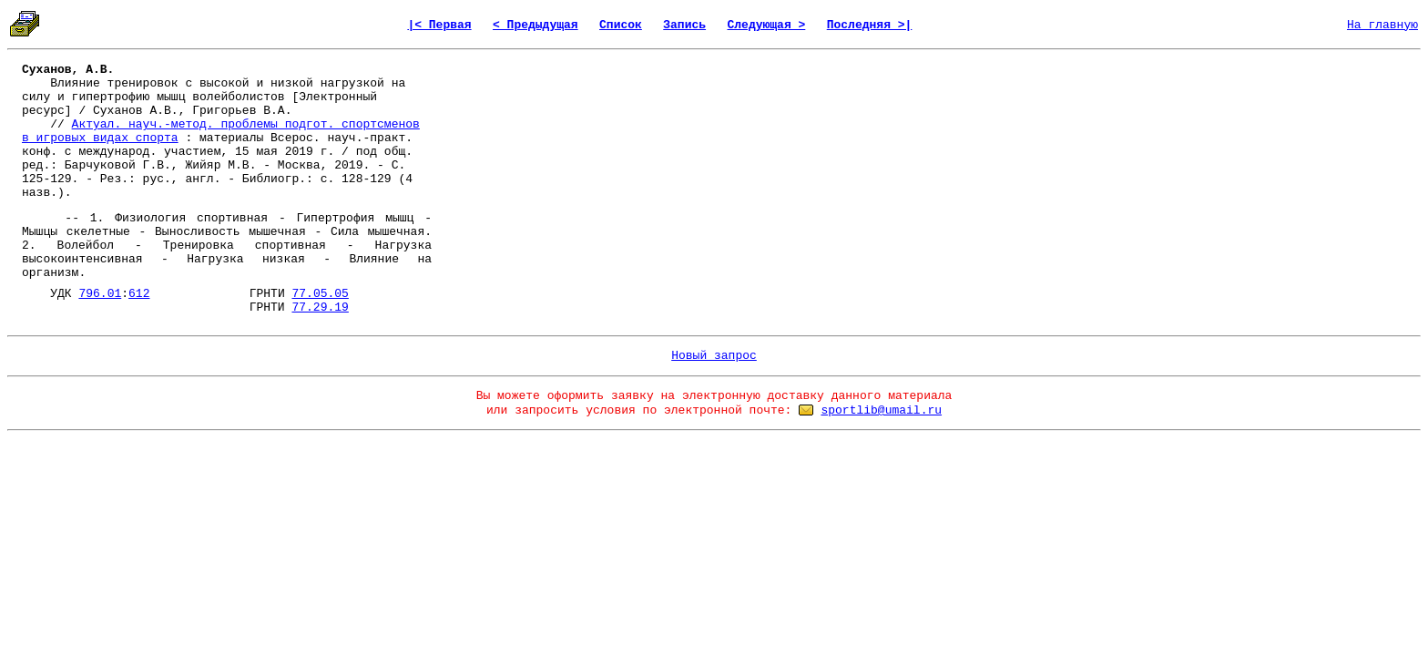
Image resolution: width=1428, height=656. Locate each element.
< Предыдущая (535, 25)
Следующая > (766, 25)
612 (138, 294)
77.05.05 (319, 294)
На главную (1382, 25)
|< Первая (439, 25)
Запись (684, 25)
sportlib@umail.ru (881, 410)
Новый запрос (714, 356)
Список (620, 25)
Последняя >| (870, 25)
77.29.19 (319, 307)
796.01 (99, 294)
